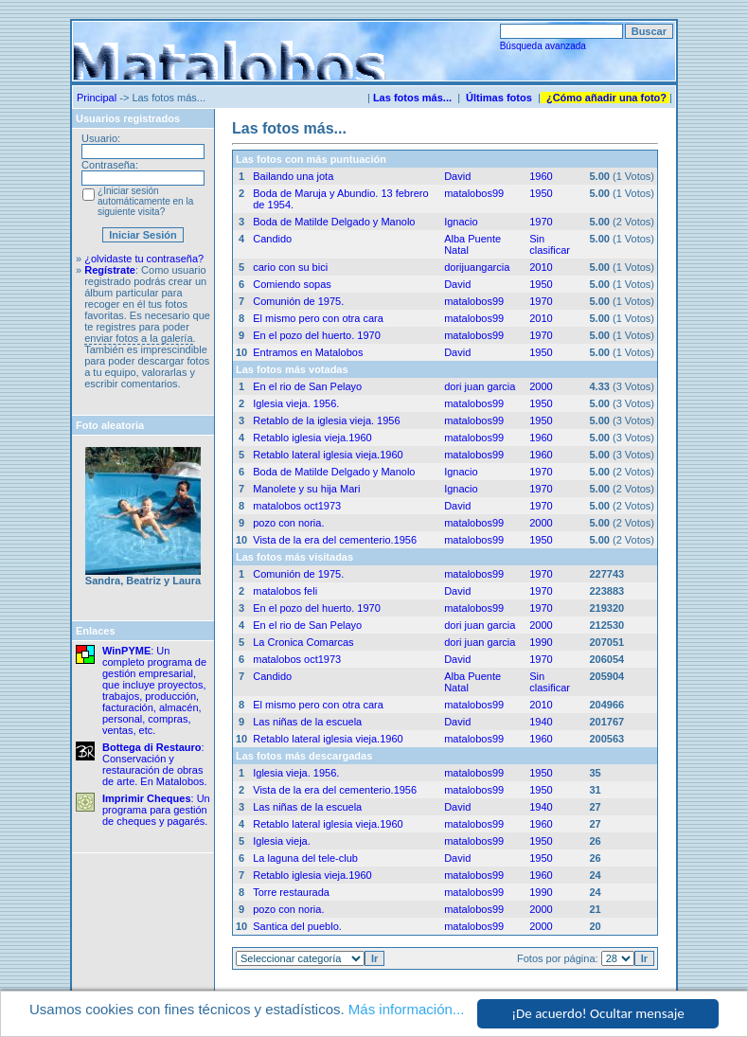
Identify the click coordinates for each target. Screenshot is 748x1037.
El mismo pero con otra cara (318, 318)
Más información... (406, 1009)
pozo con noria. (288, 522)
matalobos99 (474, 193)
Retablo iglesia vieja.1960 (312, 437)
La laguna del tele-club (305, 858)
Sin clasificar (549, 244)
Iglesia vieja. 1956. (296, 403)
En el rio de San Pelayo (307, 386)
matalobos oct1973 (297, 505)
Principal (96, 97)
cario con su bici (290, 267)
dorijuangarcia (476, 267)
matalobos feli (285, 591)
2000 (540, 386)
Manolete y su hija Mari (306, 488)
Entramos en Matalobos (308, 352)
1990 (540, 642)
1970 (540, 221)
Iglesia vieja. (282, 841)
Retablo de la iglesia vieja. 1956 (326, 420)
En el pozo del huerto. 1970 (317, 335)
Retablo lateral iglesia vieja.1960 (327, 454)
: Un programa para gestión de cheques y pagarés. (156, 810)
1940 (540, 721)
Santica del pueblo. (297, 926)
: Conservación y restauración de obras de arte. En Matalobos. (154, 764)
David (457, 176)
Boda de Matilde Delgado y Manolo (334, 221)
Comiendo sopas (292, 284)
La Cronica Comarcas (303, 642)
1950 (540, 193)
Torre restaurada (291, 892)
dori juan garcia (479, 386)
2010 (540, 267)
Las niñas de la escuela (307, 721)
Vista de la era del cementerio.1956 (335, 539)
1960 (540, 176)
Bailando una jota (293, 176)
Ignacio (460, 221)
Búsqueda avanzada (543, 46)
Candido (272, 238)
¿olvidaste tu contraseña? (144, 258)
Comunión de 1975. (298, 301)
